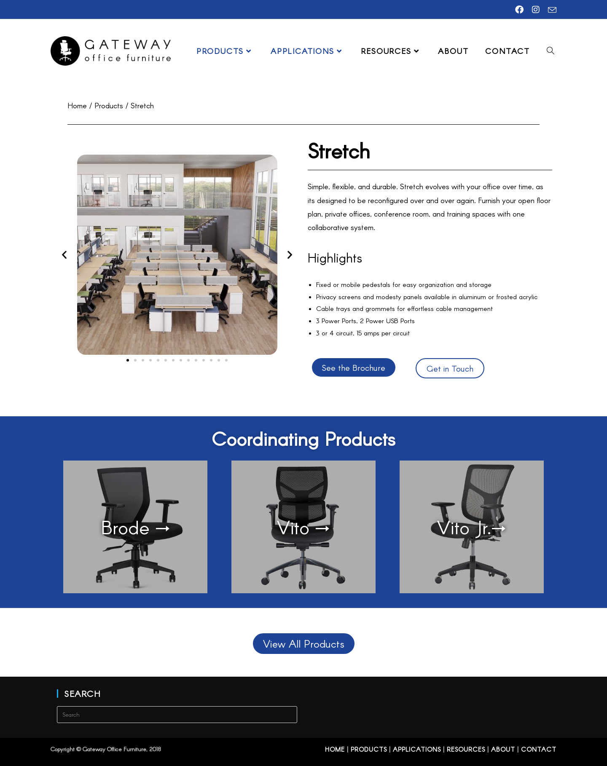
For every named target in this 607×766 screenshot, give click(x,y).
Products (369, 749)
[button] (64, 254)
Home (335, 749)
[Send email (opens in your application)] (550, 9)
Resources (466, 749)
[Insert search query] (177, 714)
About (503, 749)
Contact (538, 749)
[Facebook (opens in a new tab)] (519, 9)
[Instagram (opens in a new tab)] (536, 9)
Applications (417, 749)
